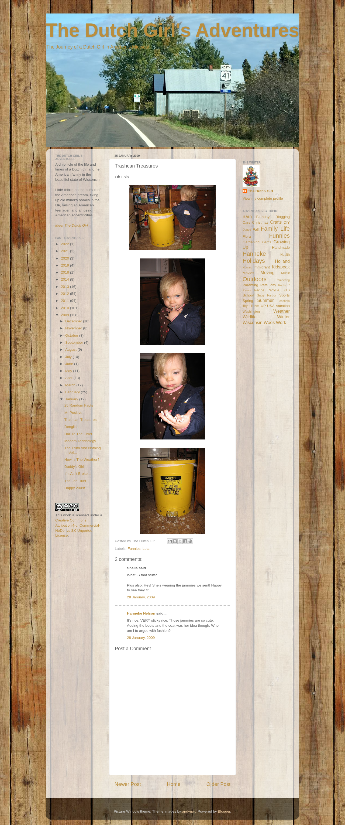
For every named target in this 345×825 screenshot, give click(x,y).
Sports (284, 295)
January (72, 399)
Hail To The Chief (78, 434)
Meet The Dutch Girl (71, 225)
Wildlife (250, 316)
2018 (65, 272)
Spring (248, 301)
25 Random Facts (78, 405)
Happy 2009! (74, 488)
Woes (269, 322)
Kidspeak (281, 266)
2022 (65, 244)
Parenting (250, 285)
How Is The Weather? (81, 460)
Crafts (276, 222)
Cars (246, 222)
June (69, 364)
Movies (248, 273)
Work (281, 322)
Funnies (133, 549)
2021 (65, 251)
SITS (286, 290)
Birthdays (263, 217)
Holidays (254, 260)
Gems (266, 242)
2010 (65, 308)
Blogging (282, 217)
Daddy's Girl (74, 467)
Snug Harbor (266, 295)
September (74, 342)
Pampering (283, 280)
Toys (246, 306)
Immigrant (262, 267)
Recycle (273, 290)
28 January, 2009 (141, 597)
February (73, 392)
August (71, 349)
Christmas (260, 222)
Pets (264, 285)
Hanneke (254, 253)
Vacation (283, 306)
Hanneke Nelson (141, 613)
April (69, 378)
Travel (254, 306)
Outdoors (255, 279)
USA (271, 306)
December (74, 321)
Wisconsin (253, 322)
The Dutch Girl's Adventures (172, 30)
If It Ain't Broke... (77, 474)
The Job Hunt (75, 481)
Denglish (71, 427)
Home (173, 784)
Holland (282, 261)
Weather (281, 311)
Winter (283, 316)
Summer (265, 300)
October (72, 335)
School (248, 295)
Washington (251, 311)
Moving (268, 272)
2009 (65, 315)
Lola (146, 549)
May (69, 371)
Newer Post (128, 784)
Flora (247, 236)
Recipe (259, 290)
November (74, 328)
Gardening (251, 242)
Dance (247, 229)
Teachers (284, 300)
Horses (247, 267)
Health (285, 255)
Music (285, 273)
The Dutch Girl (260, 191)
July (69, 357)
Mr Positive (73, 413)
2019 (65, 265)
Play (273, 285)
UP (263, 306)
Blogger (224, 811)
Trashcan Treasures (80, 420)
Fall (256, 229)
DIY (287, 222)
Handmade (281, 248)
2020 (65, 258)
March (70, 385)
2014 (65, 279)
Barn (247, 216)
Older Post (218, 784)
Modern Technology (80, 441)
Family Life (275, 228)
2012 (65, 294)
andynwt (188, 811)
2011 (65, 301)
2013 (65, 287)
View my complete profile (263, 198)
